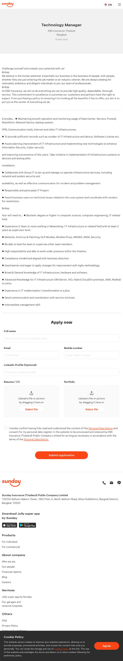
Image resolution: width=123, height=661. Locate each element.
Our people (8, 566)
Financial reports (11, 572)
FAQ (4, 620)
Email (7, 348)
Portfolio (69, 382)
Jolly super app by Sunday (17, 597)
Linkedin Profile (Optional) (20, 365)
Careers (6, 582)
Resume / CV (12, 382)
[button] (31, 401)
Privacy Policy (10, 625)
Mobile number (73, 348)
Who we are (8, 561)
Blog (4, 577)
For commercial (11, 547)
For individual (9, 541)
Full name (10, 331)
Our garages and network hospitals (12, 604)
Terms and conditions (14, 630)
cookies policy (61, 649)
